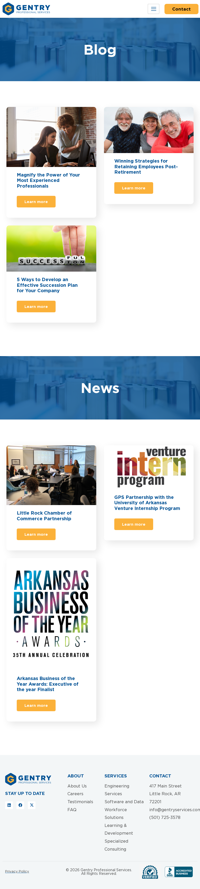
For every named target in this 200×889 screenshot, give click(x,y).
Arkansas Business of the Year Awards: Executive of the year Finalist (48, 684)
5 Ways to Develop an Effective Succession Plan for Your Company (47, 285)
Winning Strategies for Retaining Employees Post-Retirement (146, 166)
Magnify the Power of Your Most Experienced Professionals (48, 180)
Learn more (36, 201)
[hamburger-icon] (153, 9)
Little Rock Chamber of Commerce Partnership (44, 515)
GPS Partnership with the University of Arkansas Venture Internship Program (147, 502)
